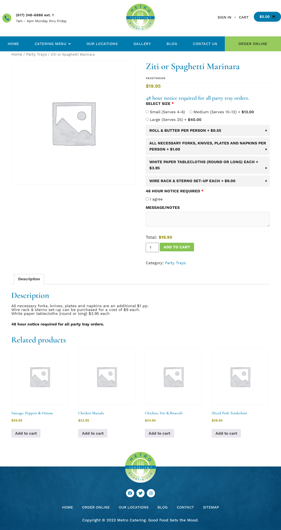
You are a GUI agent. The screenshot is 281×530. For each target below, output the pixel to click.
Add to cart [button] (26, 433)
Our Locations (102, 44)
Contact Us (205, 44)
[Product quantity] (152, 247)
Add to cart (177, 247)
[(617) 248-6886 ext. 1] (6, 18)
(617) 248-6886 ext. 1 (35, 15)
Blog (172, 44)
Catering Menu (53, 44)
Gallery (142, 44)
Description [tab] (29, 279)
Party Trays (36, 54)
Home (13, 44)
